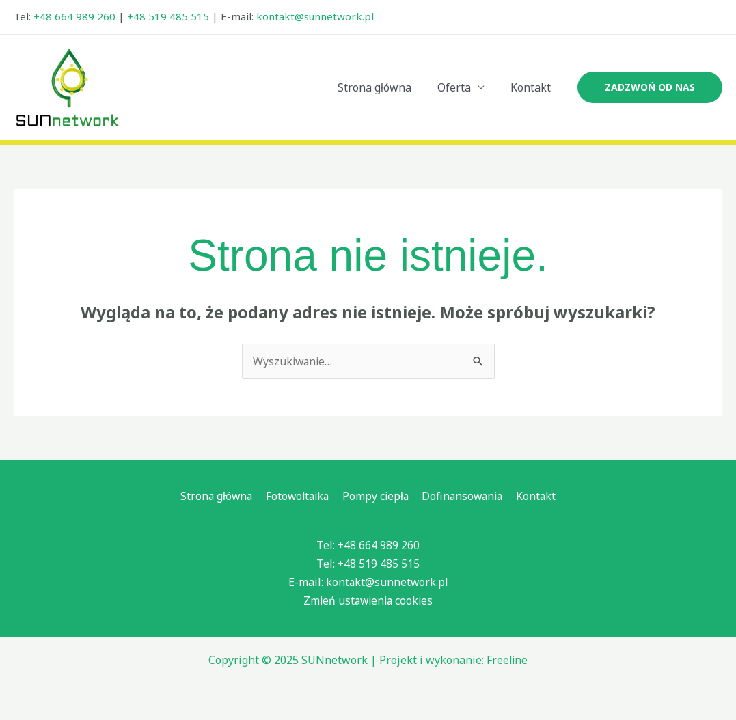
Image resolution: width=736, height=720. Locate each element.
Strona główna (385, 87)
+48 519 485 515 (168, 16)
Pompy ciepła (376, 495)
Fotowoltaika (298, 495)
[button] (649, 87)
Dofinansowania (463, 495)
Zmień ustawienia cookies (368, 601)
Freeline (507, 660)
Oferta (460, 87)
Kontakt (533, 87)
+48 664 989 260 (74, 16)
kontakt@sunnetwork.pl (315, 16)
